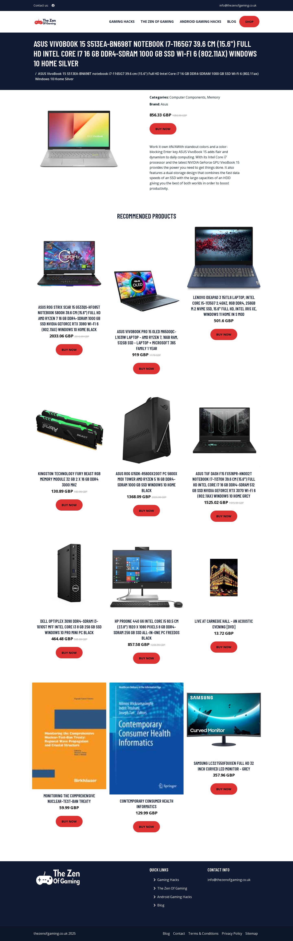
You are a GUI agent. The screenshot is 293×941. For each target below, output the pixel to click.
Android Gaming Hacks (200, 21)
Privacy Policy (232, 933)
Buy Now (163, 129)
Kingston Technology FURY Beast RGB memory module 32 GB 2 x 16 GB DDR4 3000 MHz (69, 479)
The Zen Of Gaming (157, 21)
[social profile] (53, 5)
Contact (179, 933)
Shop (249, 22)
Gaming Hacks (121, 21)
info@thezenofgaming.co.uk (237, 5)
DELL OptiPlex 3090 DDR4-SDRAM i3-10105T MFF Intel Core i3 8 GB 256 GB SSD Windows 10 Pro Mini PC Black (69, 626)
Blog (231, 21)
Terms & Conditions (203, 933)
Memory (213, 97)
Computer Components (187, 97)
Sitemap (251, 933)
